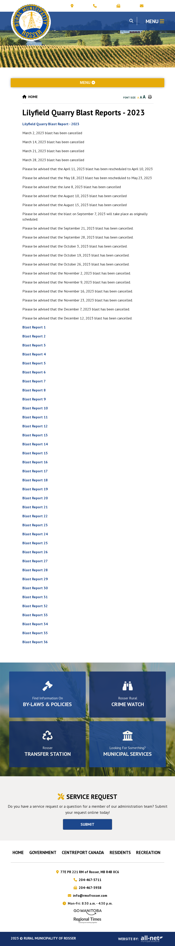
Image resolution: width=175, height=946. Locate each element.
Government (42, 852)
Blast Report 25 (35, 543)
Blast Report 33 (35, 615)
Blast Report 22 (35, 516)
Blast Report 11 (35, 417)
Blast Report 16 (35, 462)
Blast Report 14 (35, 444)
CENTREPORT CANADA (83, 852)
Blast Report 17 (35, 471)
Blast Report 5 (34, 363)
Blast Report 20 (35, 498)
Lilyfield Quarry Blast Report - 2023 (50, 124)
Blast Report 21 (35, 507)
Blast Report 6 (34, 372)
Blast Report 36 (35, 642)
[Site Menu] (87, 82)
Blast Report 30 (35, 588)
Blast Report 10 (35, 408)
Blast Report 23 (35, 525)
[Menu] (155, 21)
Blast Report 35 (35, 633)
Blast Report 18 (35, 480)
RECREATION (148, 852)
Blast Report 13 (35, 435)
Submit (87, 824)
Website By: (141, 938)
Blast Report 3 (34, 345)
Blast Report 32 (35, 606)
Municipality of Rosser (31, 23)
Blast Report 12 (35, 426)
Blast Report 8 (34, 390)
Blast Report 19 (35, 489)
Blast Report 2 (34, 336)
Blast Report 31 (35, 597)
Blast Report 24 (35, 534)
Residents (120, 852)
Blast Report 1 (34, 327)
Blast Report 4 (34, 354)
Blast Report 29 (35, 579)
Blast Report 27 (35, 561)
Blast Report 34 (35, 624)
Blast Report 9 (34, 399)
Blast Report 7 (34, 381)
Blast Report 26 (35, 552)
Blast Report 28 (35, 570)
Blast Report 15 (35, 453)
